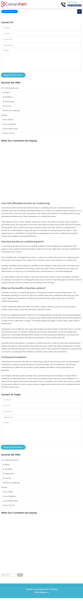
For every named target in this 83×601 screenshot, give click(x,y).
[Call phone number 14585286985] (71, 4)
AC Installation (8, 97)
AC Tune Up (7, 106)
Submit (20, 575)
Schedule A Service (9, 12)
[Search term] (9, 574)
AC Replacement (8, 102)
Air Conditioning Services (10, 88)
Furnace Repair (8, 120)
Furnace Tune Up (8, 133)
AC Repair (6, 92)
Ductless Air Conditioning (11, 110)
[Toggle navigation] (79, 11)
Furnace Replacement (10, 129)
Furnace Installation (9, 124)
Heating (4, 115)
